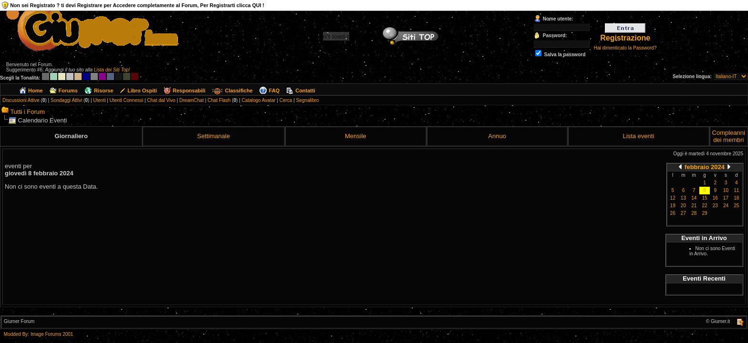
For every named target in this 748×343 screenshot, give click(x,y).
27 (683, 213)
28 (693, 213)
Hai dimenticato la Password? (625, 47)
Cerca (286, 100)
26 (672, 213)
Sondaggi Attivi (66, 100)
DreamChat (191, 100)
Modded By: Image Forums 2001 (38, 334)
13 (683, 198)
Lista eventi (638, 136)
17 (725, 198)
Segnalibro (307, 100)
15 (704, 198)
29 (704, 213)
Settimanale (213, 136)
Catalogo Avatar (259, 100)
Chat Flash (219, 100)
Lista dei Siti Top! (112, 69)
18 (736, 198)
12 (672, 198)
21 (693, 205)
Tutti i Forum (27, 111)
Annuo (497, 136)
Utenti (99, 100)
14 (693, 198)
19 (672, 205)
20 (683, 205)
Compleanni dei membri (728, 136)
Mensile (355, 136)
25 (736, 205)
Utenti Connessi (127, 100)
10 (725, 190)
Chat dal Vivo (161, 100)
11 (736, 190)
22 (704, 205)
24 (725, 205)
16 (715, 198)
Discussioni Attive (21, 100)
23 (715, 205)
